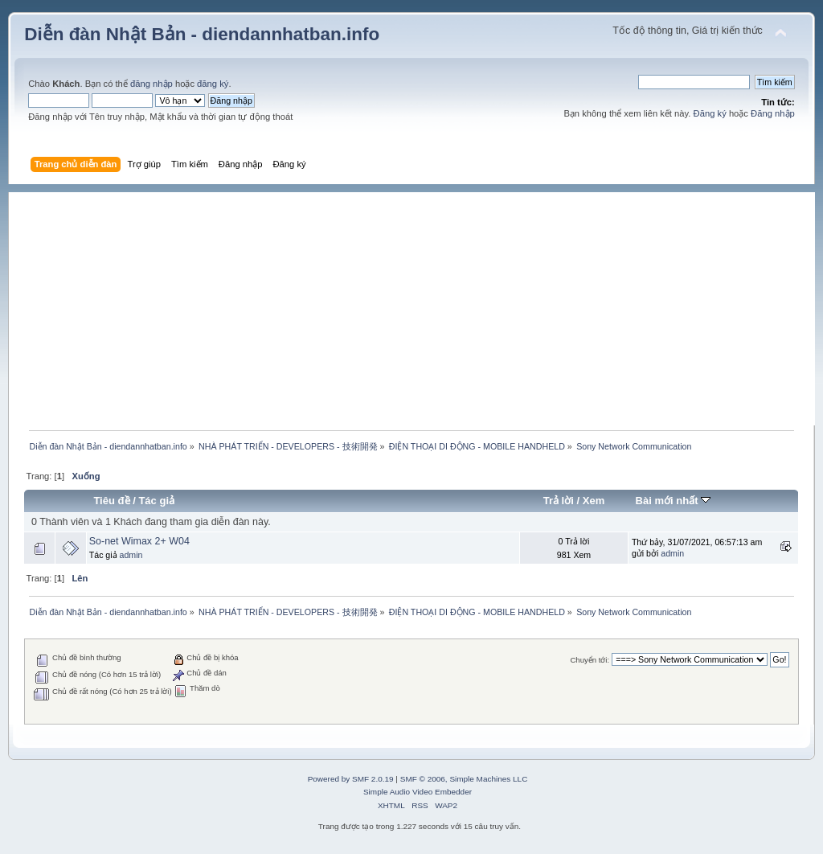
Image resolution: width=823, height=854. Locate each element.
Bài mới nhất (673, 501)
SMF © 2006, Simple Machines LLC (464, 778)
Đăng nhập (773, 113)
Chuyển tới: (589, 659)
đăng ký (212, 83)
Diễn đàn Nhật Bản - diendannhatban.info (201, 34)
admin (131, 555)
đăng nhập (151, 83)
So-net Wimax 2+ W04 (139, 541)
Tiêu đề (111, 501)
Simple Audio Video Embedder (417, 791)
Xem (594, 501)
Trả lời (558, 501)
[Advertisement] (419, 304)
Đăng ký (710, 113)
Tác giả (156, 501)
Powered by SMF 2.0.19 (351, 778)
